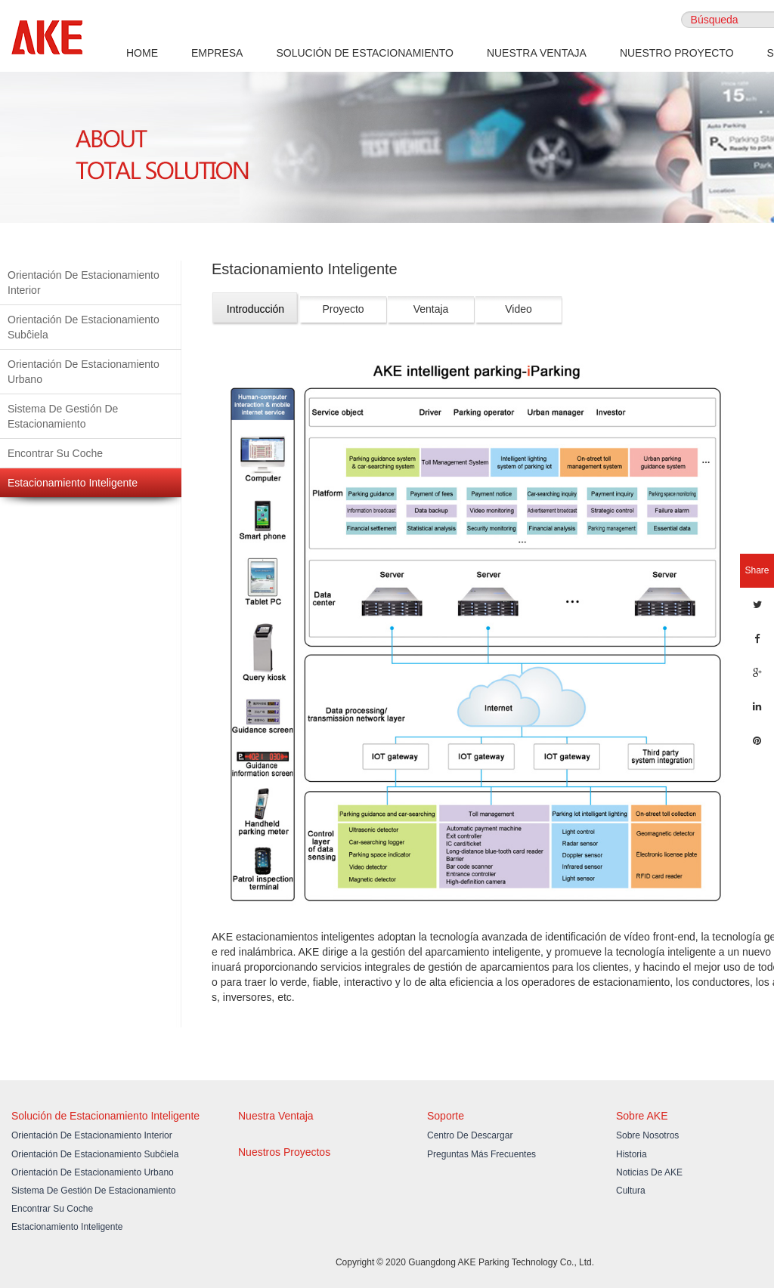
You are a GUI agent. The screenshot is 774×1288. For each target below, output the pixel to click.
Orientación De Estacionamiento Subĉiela (83, 327)
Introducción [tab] (255, 309)
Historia (631, 1154)
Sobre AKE (642, 1116)
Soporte (445, 1116)
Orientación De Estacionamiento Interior (83, 282)
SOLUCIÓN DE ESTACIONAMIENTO (364, 53)
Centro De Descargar (469, 1135)
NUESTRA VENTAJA (537, 53)
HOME (142, 53)
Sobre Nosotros (647, 1135)
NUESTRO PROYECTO (677, 53)
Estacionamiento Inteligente (73, 483)
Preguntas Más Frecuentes (481, 1154)
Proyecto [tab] (343, 309)
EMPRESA (217, 53)
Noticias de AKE (649, 1172)
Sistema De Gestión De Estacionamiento (63, 416)
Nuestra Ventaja (276, 1116)
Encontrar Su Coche (55, 453)
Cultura (631, 1190)
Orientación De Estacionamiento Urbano (83, 371)
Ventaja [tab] (431, 309)
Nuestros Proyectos (284, 1152)
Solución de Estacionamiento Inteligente (105, 1116)
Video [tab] (518, 309)
